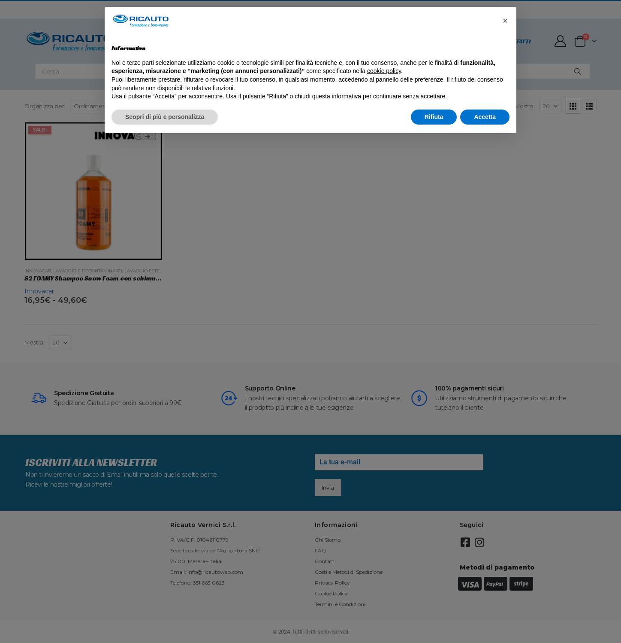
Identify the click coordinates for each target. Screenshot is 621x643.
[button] (505, 20)
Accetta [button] (485, 116)
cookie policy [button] (384, 70)
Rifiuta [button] (434, 116)
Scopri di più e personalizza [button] (164, 116)
